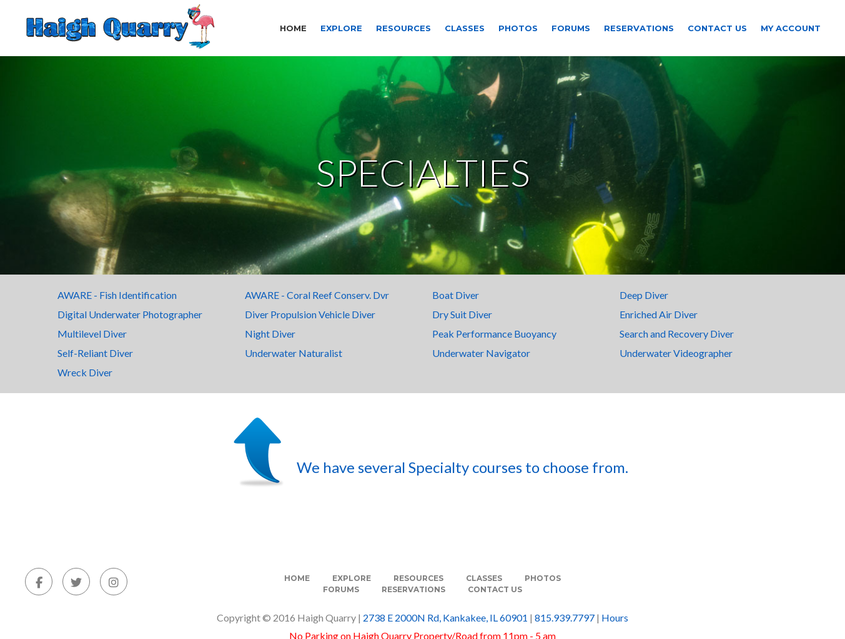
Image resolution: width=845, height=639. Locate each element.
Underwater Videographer (676, 353)
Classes (465, 28)
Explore (341, 28)
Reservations (639, 28)
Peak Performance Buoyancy (494, 333)
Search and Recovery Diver (677, 333)
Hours (614, 617)
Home (293, 28)
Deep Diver (644, 295)
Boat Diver (455, 295)
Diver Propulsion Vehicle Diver (310, 314)
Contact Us (717, 28)
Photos (518, 28)
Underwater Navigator (481, 353)
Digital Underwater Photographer (129, 314)
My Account (791, 28)
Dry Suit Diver (462, 314)
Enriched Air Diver (659, 314)
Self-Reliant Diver (95, 353)
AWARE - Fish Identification (117, 295)
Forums (570, 28)
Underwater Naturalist (293, 353)
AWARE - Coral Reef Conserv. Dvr (317, 295)
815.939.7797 (565, 617)
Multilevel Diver (92, 333)
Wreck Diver (84, 372)
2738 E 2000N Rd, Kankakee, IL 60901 (445, 617)
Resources (403, 28)
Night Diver (270, 333)
